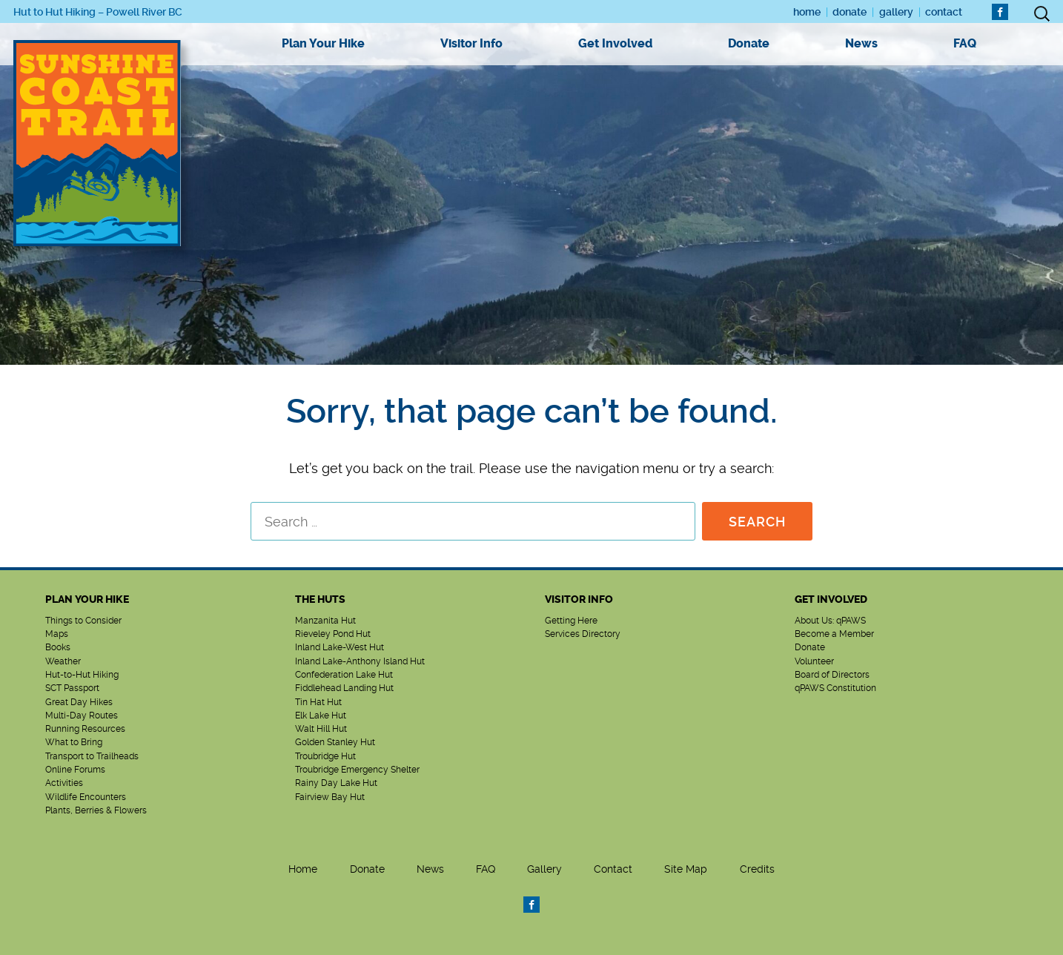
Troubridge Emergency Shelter (357, 769)
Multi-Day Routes (81, 715)
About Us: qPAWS (830, 620)
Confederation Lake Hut (344, 675)
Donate (849, 12)
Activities (64, 783)
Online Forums (75, 769)
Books (57, 647)
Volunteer (814, 661)
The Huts (320, 599)
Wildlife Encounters (85, 797)
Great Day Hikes (79, 702)
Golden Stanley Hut (335, 742)
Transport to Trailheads (92, 756)
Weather (63, 661)
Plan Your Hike (323, 43)
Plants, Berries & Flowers (96, 810)
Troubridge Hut (325, 756)
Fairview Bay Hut (330, 797)
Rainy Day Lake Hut (336, 783)
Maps (56, 634)
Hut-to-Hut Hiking (82, 675)
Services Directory (582, 634)
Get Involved (615, 43)
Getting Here (571, 620)
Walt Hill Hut (321, 729)
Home (807, 12)
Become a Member (834, 634)
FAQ (964, 43)
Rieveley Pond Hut (333, 634)
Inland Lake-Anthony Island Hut (360, 661)
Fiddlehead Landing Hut (344, 688)
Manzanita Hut (325, 620)
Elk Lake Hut (320, 715)
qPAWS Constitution (835, 688)
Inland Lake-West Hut (339, 647)
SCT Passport (72, 688)
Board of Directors (832, 675)
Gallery (896, 12)
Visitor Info (471, 43)
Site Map (685, 869)
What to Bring (73, 742)
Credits (757, 869)
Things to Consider (83, 620)
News (861, 43)
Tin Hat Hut (318, 702)
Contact (943, 12)
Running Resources (85, 729)
